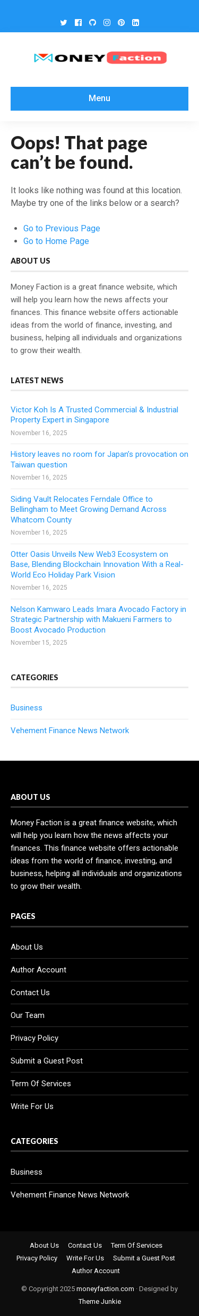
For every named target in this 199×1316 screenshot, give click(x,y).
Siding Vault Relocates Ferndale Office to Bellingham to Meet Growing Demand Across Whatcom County (89, 509)
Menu (99, 98)
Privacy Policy (34, 1038)
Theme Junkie (100, 1301)
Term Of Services (41, 1083)
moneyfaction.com (105, 1289)
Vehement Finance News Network (70, 730)
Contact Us (30, 992)
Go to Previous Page (61, 228)
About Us (27, 947)
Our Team (28, 1015)
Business (26, 708)
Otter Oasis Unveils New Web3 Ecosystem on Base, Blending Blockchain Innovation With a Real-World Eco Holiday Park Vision (97, 564)
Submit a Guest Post (47, 1061)
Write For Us (32, 1106)
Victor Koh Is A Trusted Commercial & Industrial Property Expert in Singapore (94, 415)
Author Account (38, 970)
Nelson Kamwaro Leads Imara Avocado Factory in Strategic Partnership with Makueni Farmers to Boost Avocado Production (98, 620)
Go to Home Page (56, 241)
